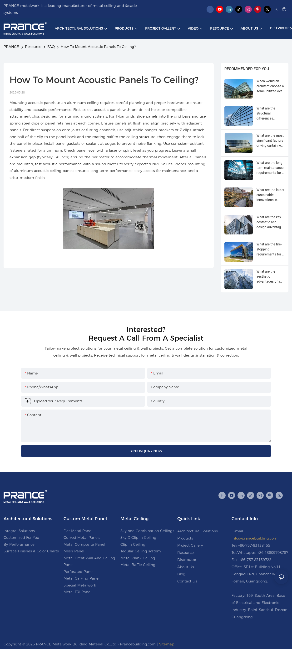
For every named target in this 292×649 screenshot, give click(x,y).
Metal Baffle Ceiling (137, 564)
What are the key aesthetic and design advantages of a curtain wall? (270, 222)
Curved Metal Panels (82, 537)
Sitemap (166, 644)
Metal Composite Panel (84, 544)
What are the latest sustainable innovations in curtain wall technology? (270, 195)
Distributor (186, 559)
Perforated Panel (79, 571)
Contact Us (187, 581)
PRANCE (11, 46)
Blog (181, 574)
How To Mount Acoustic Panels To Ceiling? (98, 46)
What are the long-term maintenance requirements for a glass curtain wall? (270, 168)
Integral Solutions (19, 531)
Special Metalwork (80, 585)
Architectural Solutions (197, 531)
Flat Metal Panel (78, 531)
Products (185, 538)
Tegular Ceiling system (140, 551)
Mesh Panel (74, 551)
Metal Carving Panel (81, 578)
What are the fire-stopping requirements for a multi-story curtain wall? (270, 249)
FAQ (51, 46)
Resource (33, 46)
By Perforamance (19, 544)
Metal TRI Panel (77, 592)
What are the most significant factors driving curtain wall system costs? (270, 141)
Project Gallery (190, 545)
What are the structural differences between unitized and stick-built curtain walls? (269, 113)
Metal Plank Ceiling (137, 558)
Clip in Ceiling (132, 544)
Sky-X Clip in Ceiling (138, 537)
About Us (185, 567)
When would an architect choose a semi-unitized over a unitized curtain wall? (270, 86)
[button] (290, 28)
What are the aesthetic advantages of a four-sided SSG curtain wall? (268, 277)
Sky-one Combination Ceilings (147, 531)
